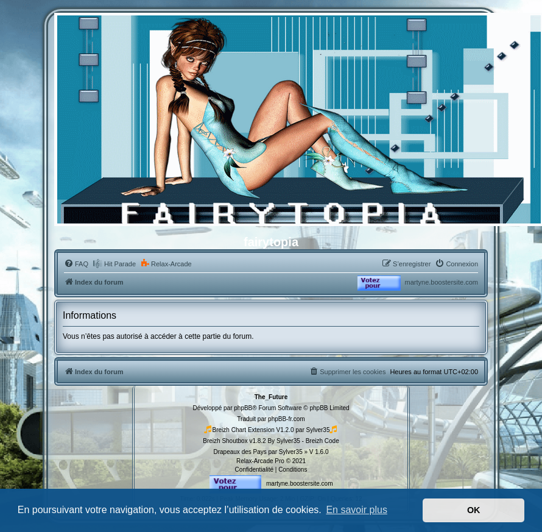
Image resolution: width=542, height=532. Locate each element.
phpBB (243, 408)
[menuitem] (76, 264)
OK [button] (473, 510)
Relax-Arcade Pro (260, 461)
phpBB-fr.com (286, 419)
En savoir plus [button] (356, 510)
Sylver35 (318, 430)
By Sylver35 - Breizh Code (303, 441)
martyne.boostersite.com (441, 282)
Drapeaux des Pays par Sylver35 (258, 452)
